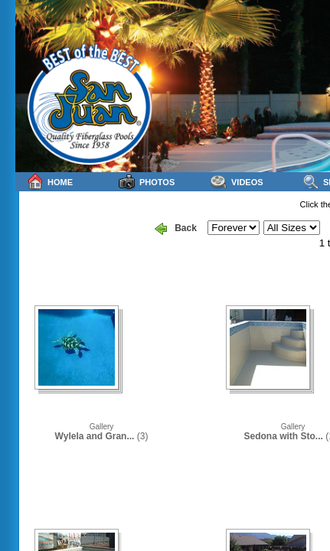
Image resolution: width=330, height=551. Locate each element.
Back (176, 229)
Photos (147, 182)
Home (50, 182)
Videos (237, 182)
